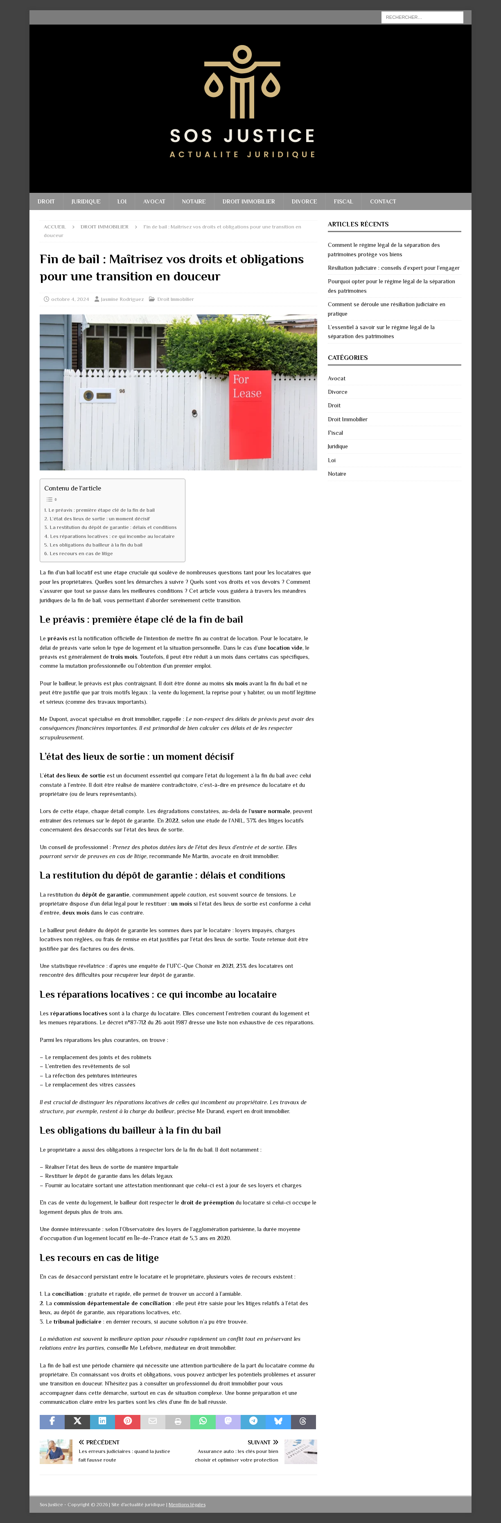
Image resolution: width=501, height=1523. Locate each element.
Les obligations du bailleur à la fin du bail (96, 545)
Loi (121, 201)
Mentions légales (187, 1504)
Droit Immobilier (249, 201)
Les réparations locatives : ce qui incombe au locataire (112, 536)
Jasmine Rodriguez (122, 299)
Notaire (194, 201)
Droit (46, 201)
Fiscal (343, 201)
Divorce (304, 201)
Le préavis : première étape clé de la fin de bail (101, 510)
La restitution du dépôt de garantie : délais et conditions (113, 527)
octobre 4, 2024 (70, 299)
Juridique (86, 201)
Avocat (154, 201)
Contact (383, 201)
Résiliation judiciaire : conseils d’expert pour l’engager (394, 267)
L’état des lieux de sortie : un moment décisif (100, 519)
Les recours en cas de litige (81, 553)
